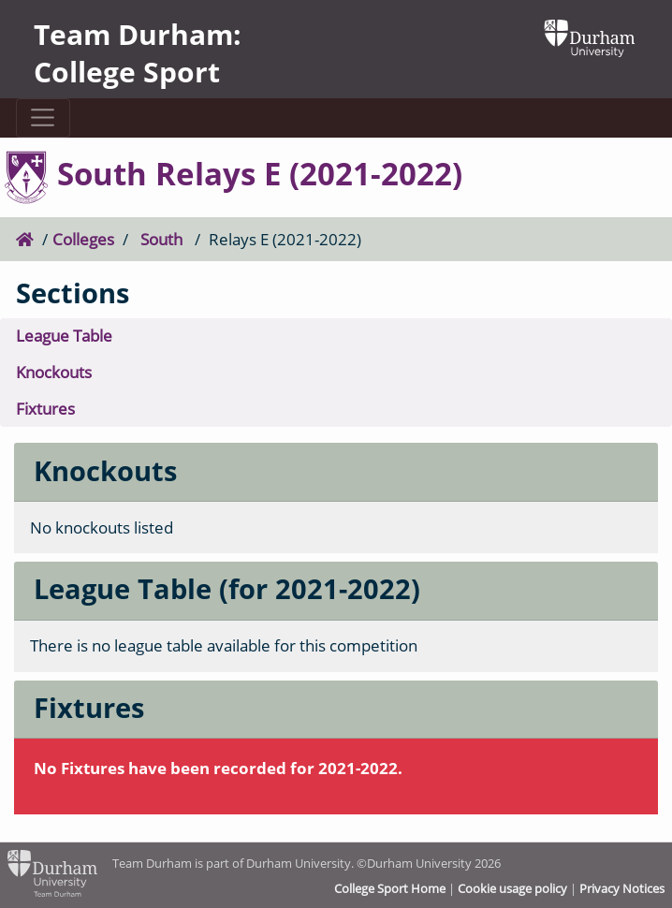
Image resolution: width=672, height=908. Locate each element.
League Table (64, 335)
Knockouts (54, 372)
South (161, 239)
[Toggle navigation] (43, 118)
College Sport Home (390, 888)
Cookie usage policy (512, 888)
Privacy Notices (622, 888)
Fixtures (45, 408)
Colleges (83, 239)
